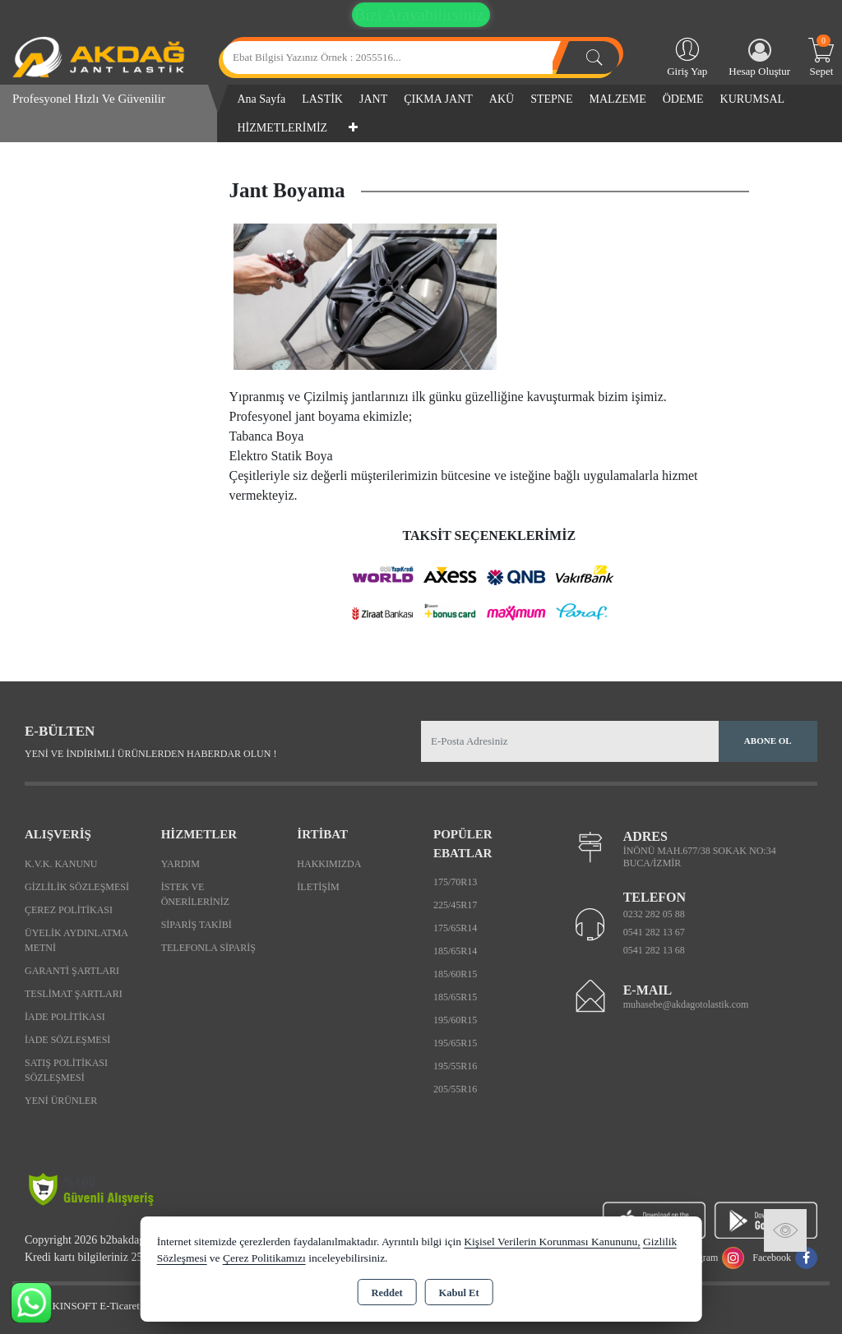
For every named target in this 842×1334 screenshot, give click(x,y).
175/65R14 (455, 928)
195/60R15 (455, 1020)
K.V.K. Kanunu (61, 864)
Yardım (180, 864)
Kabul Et (459, 1293)
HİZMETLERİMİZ (283, 128)
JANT (373, 99)
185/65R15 (455, 997)
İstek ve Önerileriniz (195, 894)
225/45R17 (455, 905)
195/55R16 (455, 1066)
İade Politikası (65, 1016)
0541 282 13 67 (654, 932)
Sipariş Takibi (196, 924)
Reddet (386, 1293)
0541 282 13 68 (654, 950)
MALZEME (618, 99)
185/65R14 (455, 951)
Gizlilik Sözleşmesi (77, 887)
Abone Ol (768, 740)
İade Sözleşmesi (67, 1040)
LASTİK (322, 99)
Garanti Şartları (72, 970)
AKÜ (501, 99)
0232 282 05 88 (654, 914)
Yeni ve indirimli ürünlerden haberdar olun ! (150, 753)
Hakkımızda (329, 864)
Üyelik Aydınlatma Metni (76, 940)
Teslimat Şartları (74, 993)
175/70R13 (455, 882)
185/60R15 (455, 974)
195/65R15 (455, 1043)
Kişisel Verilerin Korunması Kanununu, (552, 1241)
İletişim (318, 887)
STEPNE (551, 99)
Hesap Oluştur (759, 58)
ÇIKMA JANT (438, 99)
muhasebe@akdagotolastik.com (686, 1004)
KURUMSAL (752, 99)
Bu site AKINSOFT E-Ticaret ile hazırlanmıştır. (114, 1305)
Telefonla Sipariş (208, 947)
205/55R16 (455, 1089)
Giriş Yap (687, 56)
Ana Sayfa (262, 99)
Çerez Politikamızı (264, 1258)
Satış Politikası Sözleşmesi (66, 1070)
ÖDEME (683, 99)
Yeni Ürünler (61, 1100)
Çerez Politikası (69, 910)
